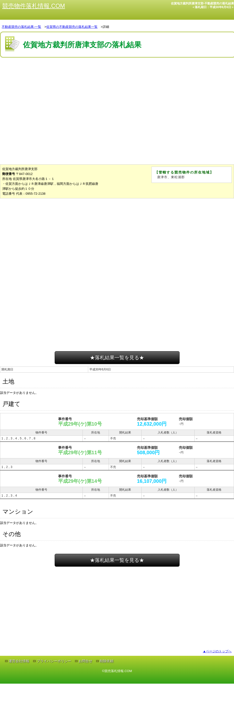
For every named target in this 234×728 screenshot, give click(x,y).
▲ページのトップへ (217, 651)
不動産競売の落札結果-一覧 (21, 27)
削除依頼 (107, 661)
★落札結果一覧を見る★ (117, 357)
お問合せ (85, 661)
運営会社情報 (19, 661)
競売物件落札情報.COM (33, 5)
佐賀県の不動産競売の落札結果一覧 (72, 27)
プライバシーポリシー (54, 661)
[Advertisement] (117, 74)
